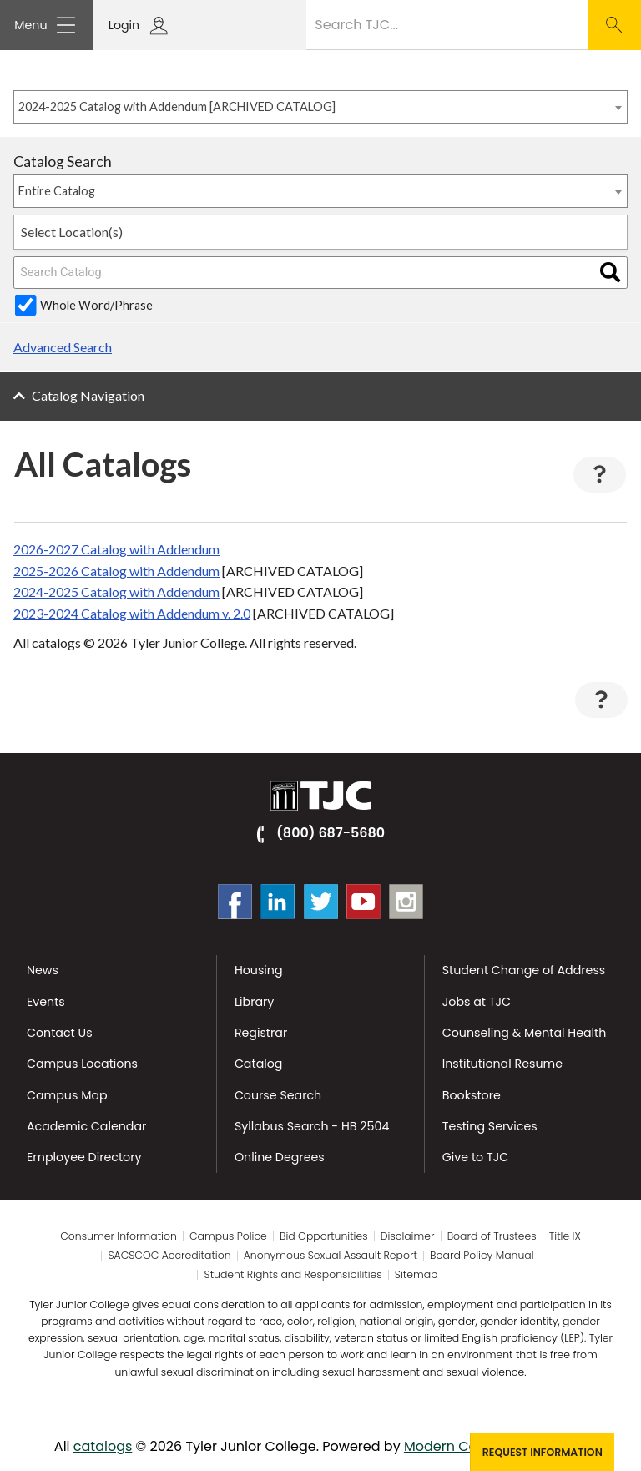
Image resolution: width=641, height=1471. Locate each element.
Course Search (278, 1095)
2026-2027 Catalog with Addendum (116, 549)
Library (254, 1001)
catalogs (103, 1446)
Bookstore (471, 1095)
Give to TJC (475, 1157)
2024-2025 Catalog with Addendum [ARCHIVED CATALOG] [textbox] (177, 106)
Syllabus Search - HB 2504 (312, 1126)
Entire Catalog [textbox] (56, 191)
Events (46, 1001)
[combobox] (320, 107)
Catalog (259, 1063)
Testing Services (490, 1126)
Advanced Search (62, 347)
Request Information (542, 1452)
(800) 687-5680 (330, 832)
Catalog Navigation (88, 395)
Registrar (261, 1032)
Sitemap (416, 1275)
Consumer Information (118, 1236)
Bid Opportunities (324, 1236)
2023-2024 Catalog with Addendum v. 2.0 (131, 613)
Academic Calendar (86, 1126)
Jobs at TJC (476, 1001)
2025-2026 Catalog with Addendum (116, 571)
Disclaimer (408, 1236)
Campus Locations (82, 1063)
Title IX (565, 1236)
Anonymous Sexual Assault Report (330, 1256)
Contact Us (60, 1032)
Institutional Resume (502, 1063)
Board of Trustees (492, 1236)
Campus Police (228, 1236)
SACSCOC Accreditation (169, 1256)
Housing (259, 970)
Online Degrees (280, 1157)
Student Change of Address (523, 970)
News (42, 970)
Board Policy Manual (481, 1256)
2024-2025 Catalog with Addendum (116, 591)
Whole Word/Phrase (96, 305)
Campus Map (67, 1095)
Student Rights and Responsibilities (293, 1275)
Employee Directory (84, 1157)
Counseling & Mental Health (524, 1032)
